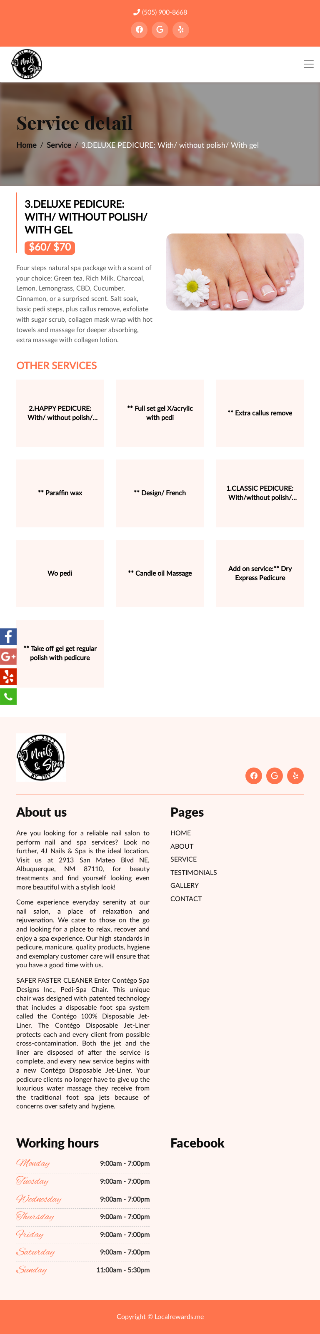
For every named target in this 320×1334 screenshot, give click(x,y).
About (181, 846)
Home (26, 145)
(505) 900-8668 (160, 12)
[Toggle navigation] (309, 64)
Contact (186, 899)
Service (59, 145)
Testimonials (193, 872)
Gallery (184, 885)
